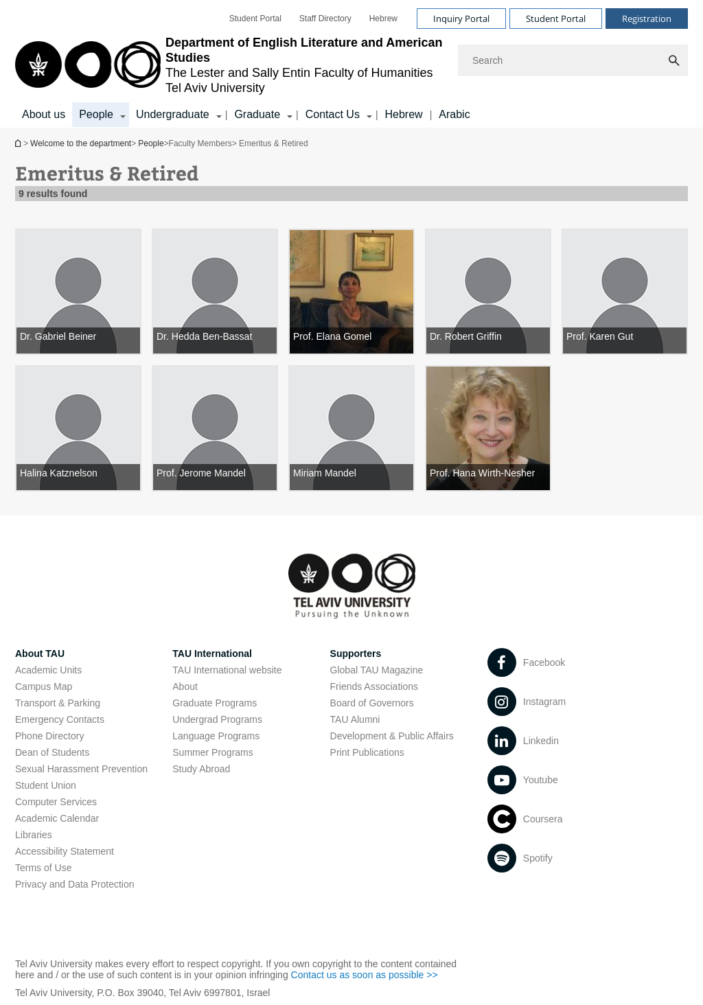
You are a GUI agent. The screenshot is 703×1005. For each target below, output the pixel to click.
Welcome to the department (19, 143)
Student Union (45, 785)
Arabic (454, 114)
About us (43, 114)
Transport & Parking (57, 702)
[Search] (573, 60)
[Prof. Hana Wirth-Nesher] (488, 428)
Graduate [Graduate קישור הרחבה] (257, 114)
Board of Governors (372, 702)
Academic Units (48, 670)
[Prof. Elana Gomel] (351, 292)
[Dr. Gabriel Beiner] (78, 292)
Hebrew (404, 114)
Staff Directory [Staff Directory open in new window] (325, 18)
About (185, 686)
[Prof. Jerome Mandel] (215, 428)
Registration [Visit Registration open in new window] (646, 18)
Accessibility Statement (64, 851)
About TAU (40, 653)
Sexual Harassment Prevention (81, 768)
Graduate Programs (214, 702)
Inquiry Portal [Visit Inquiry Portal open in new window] (461, 18)
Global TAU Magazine (377, 670)
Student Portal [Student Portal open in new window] (255, 18)
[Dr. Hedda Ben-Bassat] (215, 292)
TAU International (212, 653)
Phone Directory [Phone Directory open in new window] (49, 735)
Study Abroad (201, 768)
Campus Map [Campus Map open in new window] (43, 686)
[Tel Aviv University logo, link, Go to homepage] (229, 65)
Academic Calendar (57, 818)
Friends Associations (374, 686)
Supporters (356, 653)
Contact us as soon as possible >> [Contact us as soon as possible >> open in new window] (364, 974)
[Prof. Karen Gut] (625, 292)
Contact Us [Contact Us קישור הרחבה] (333, 114)
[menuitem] (255, 18)
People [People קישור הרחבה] (96, 114)
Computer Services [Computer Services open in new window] (56, 801)
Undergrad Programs (217, 719)
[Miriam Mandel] (351, 428)
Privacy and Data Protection (75, 884)
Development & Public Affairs (392, 735)
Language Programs (216, 735)
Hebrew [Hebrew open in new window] (383, 18)
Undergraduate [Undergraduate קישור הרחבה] (172, 114)
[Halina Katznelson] (78, 428)
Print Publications (367, 752)
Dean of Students (52, 752)
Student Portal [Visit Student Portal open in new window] (556, 18)
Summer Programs (212, 752)
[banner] (351, 64)
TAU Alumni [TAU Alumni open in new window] (355, 719)
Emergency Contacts (59, 719)
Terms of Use (43, 867)
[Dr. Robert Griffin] (488, 292)
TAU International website (226, 670)
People (150, 143)
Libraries (33, 834)
